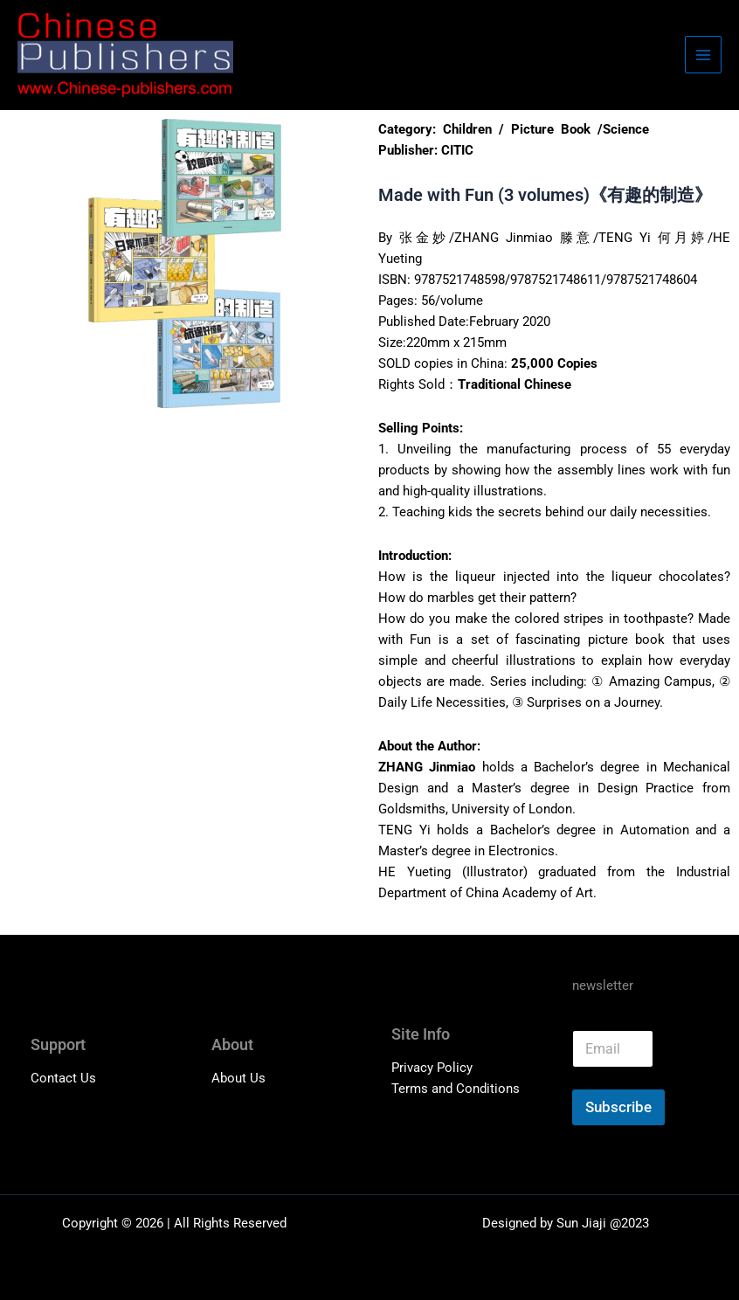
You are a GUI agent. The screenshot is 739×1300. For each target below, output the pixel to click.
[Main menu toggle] (703, 54)
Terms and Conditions (455, 1088)
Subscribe (618, 1107)
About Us (238, 1078)
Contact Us (63, 1078)
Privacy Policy (432, 1067)
